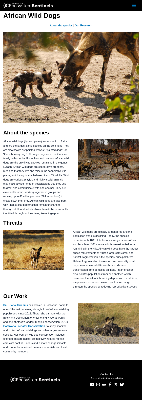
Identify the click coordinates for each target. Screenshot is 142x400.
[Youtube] (92, 384)
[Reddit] (104, 384)
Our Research (83, 25)
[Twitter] (116, 384)
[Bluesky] (122, 384)
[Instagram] (98, 384)
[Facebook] (110, 384)
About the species (61, 25)
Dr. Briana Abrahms (15, 305)
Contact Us (106, 374)
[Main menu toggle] (134, 5)
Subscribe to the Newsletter (107, 378)
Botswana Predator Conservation (24, 326)
